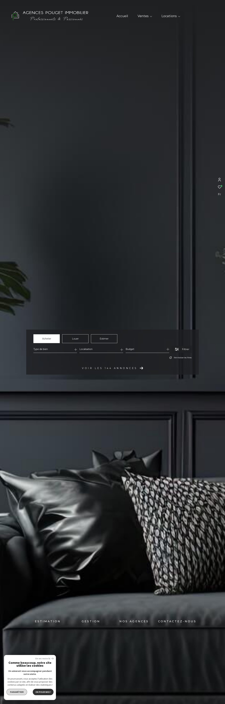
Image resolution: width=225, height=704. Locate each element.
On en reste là (40, 658)
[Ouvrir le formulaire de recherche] (182, 349)
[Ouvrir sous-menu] (151, 16)
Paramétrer (13, 692)
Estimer (104, 338)
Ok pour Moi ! (39, 692)
